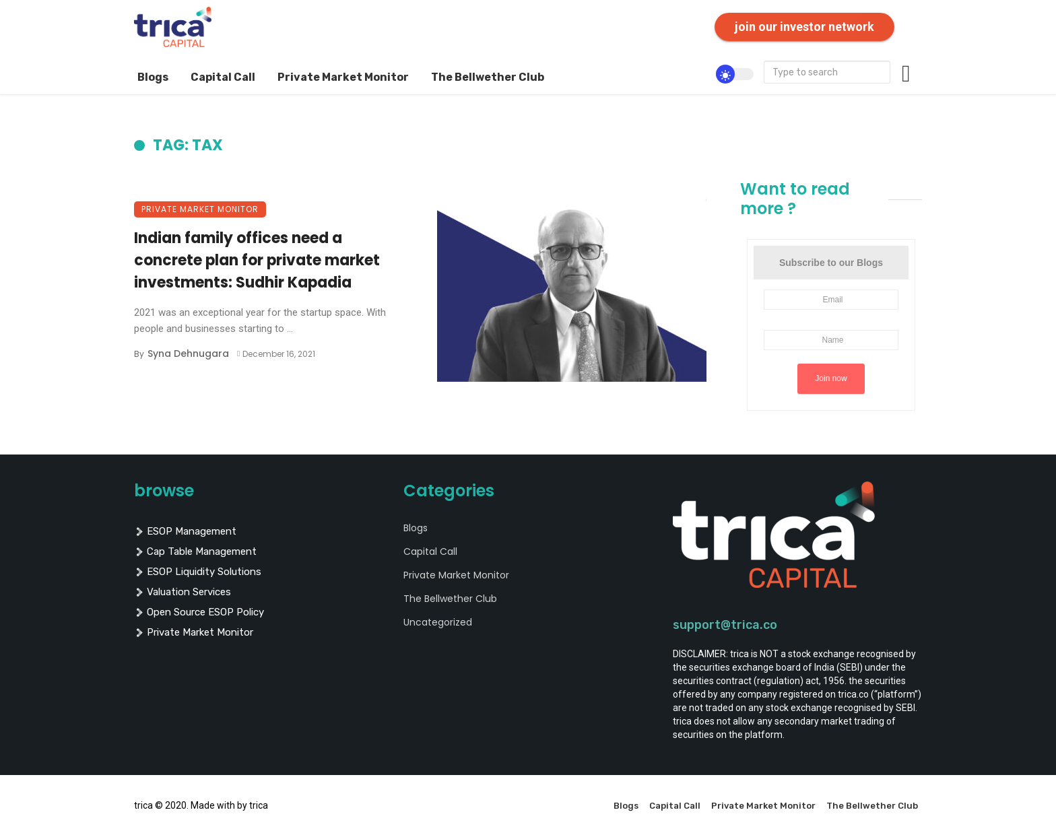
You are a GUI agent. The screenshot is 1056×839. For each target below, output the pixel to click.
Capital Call (223, 77)
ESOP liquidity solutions (197, 572)
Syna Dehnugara (188, 353)
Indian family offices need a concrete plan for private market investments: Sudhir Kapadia (257, 260)
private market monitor (193, 632)
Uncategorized (437, 622)
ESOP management (185, 531)
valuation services (182, 592)
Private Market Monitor (343, 77)
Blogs (152, 77)
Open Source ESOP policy (199, 612)
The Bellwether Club (487, 77)
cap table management (195, 551)
